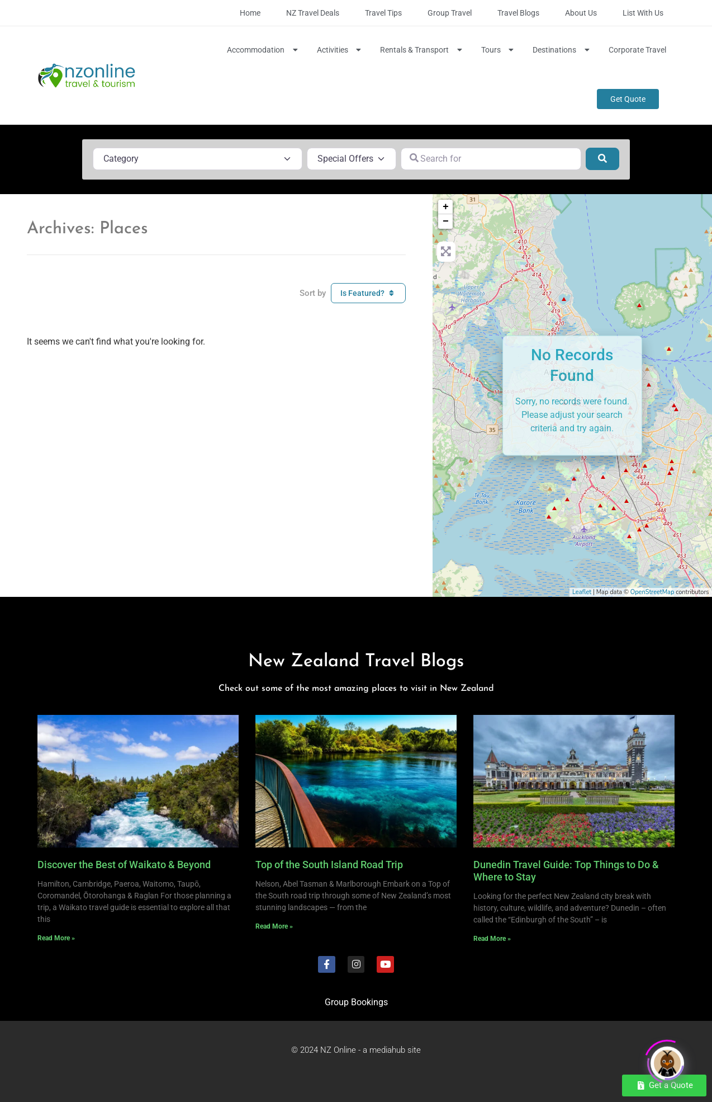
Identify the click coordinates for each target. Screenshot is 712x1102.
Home (250, 12)
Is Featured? (368, 293)
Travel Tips (383, 12)
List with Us (643, 12)
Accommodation (263, 49)
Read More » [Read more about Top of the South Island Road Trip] (274, 926)
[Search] (602, 159)
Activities (340, 49)
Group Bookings (356, 1002)
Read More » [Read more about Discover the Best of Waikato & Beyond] (56, 938)
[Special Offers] (352, 159)
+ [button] (446, 207)
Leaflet (581, 592)
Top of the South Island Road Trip (329, 864)
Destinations (562, 49)
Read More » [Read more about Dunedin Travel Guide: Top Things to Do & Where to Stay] (492, 939)
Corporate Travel (637, 49)
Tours (498, 49)
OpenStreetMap (652, 592)
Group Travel (450, 12)
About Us (581, 12)
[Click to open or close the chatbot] (667, 1058)
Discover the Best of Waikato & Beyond (124, 864)
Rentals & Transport (422, 49)
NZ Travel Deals (312, 12)
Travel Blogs (518, 12)
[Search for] (491, 159)
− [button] (446, 221)
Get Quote (627, 99)
